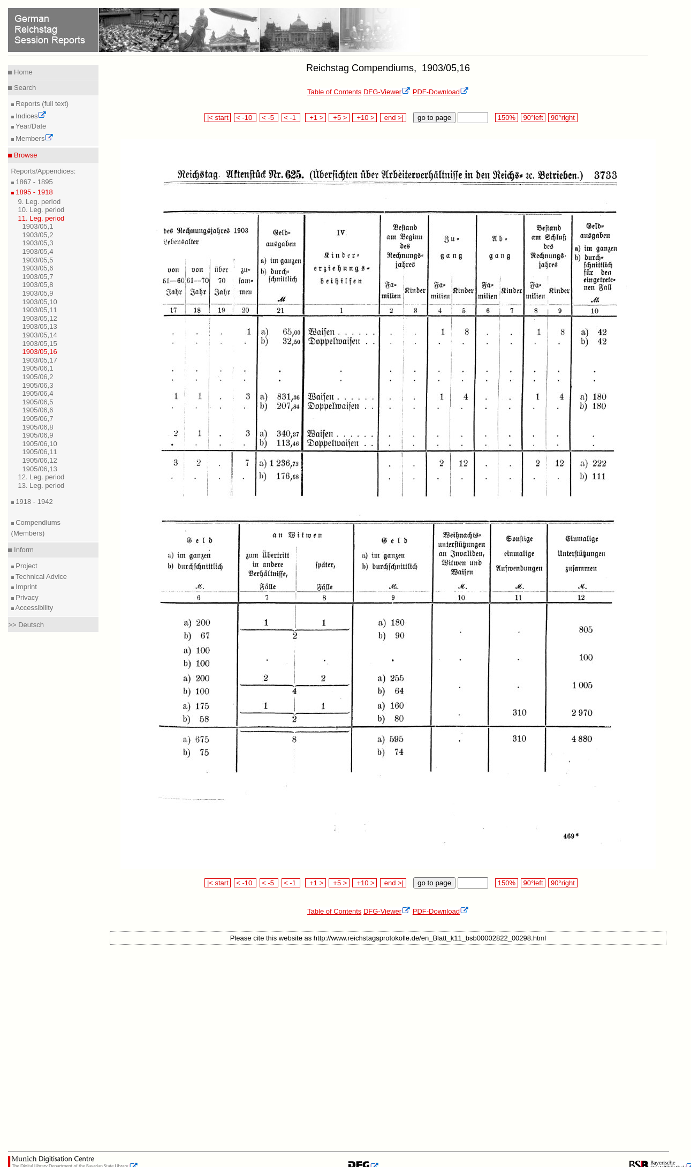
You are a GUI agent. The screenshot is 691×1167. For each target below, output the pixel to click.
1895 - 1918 (33, 192)
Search (24, 88)
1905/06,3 (38, 385)
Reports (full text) (41, 104)
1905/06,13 (39, 469)
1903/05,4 (38, 251)
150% (506, 118)
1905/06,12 (39, 460)
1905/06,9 (38, 435)
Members (34, 138)
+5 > (339, 118)
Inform (22, 550)
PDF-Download (441, 92)
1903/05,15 (39, 344)
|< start (217, 118)
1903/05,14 (39, 335)
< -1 (291, 118)
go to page (434, 118)
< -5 (269, 118)
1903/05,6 (38, 268)
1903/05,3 (38, 243)
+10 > (364, 118)
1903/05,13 (39, 326)
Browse (24, 155)
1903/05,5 (38, 260)
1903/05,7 (38, 277)
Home (22, 72)
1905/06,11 (39, 452)
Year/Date (30, 126)
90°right (562, 118)
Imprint (25, 587)
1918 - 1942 (33, 502)
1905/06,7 (38, 419)
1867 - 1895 (33, 182)
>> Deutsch (26, 625)
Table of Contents (334, 92)
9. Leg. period (39, 202)
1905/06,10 (39, 444)
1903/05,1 (38, 226)
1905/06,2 (38, 377)
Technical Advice (40, 577)
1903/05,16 (39, 352)
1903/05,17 (39, 360)
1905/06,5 (38, 402)
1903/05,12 (39, 318)
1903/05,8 (38, 285)
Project (25, 566)
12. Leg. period (41, 477)
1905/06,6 (38, 410)
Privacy (26, 597)
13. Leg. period (41, 485)
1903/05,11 (39, 310)
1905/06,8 (38, 427)
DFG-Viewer (387, 92)
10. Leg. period (41, 210)
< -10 (245, 118)
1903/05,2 (38, 235)
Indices (30, 116)
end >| (393, 118)
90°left (533, 118)
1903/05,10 (39, 302)
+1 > (315, 118)
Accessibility (34, 608)
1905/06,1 (38, 368)
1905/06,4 (38, 393)
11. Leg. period (41, 218)
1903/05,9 (38, 293)
